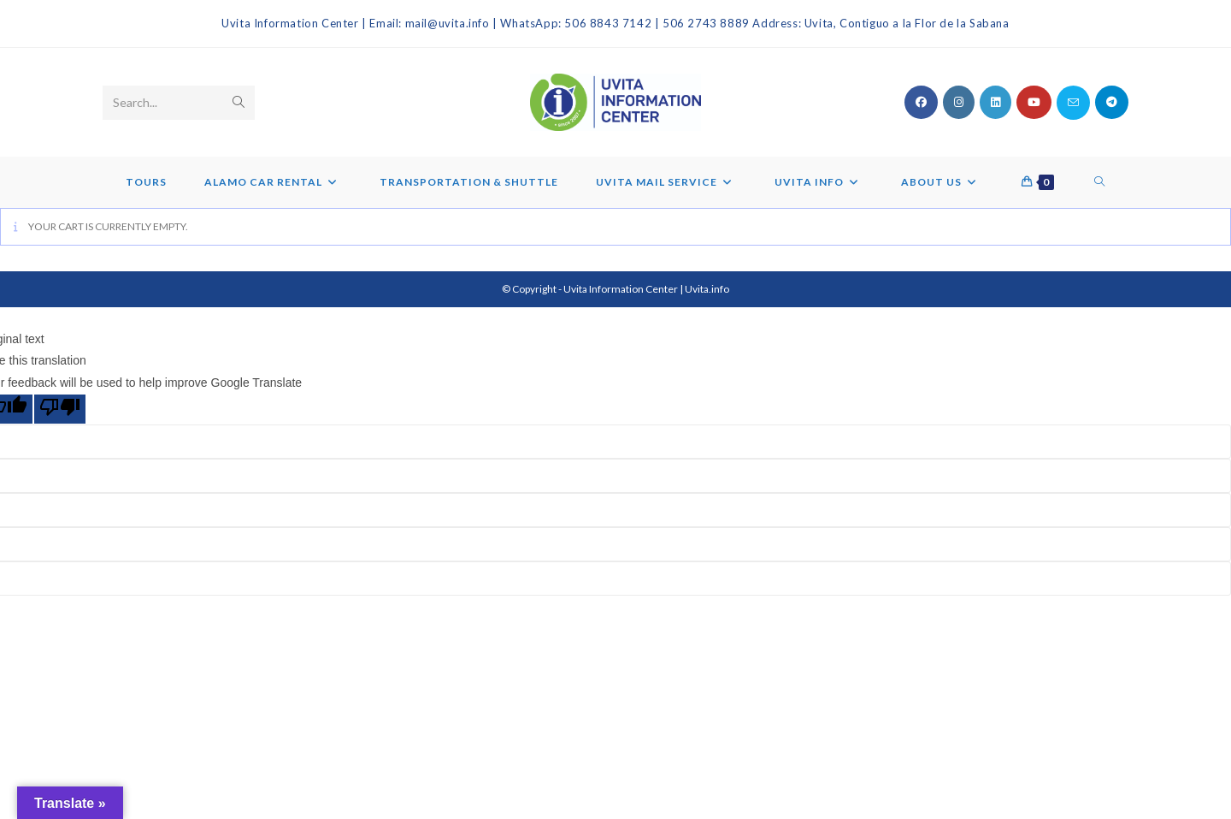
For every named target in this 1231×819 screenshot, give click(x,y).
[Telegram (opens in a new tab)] (1111, 102)
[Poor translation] (59, 409)
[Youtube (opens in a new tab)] (1033, 102)
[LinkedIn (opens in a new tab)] (995, 102)
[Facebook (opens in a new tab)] (921, 102)
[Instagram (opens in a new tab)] (959, 102)
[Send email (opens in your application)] (1073, 103)
